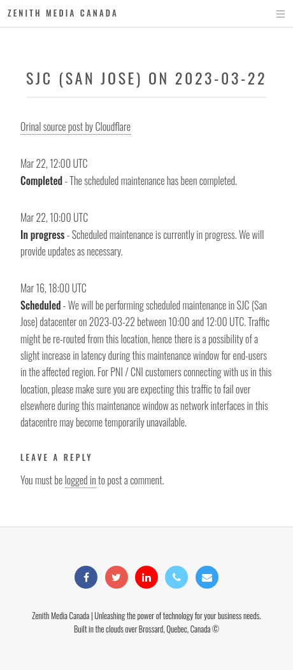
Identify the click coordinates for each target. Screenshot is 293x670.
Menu (268, 14)
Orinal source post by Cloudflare (75, 126)
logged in (80, 480)
